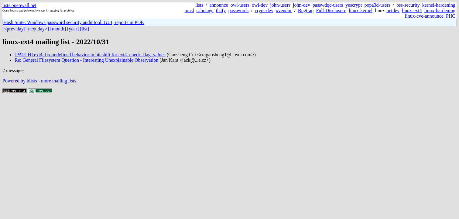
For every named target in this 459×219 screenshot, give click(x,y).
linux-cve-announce (424, 16)
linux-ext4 (412, 10)
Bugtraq (306, 10)
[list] (84, 28)
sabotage (205, 10)
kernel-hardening (438, 5)
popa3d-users (377, 5)
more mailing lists (58, 80)
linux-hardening (439, 10)
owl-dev (260, 5)
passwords (238, 10)
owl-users (240, 5)
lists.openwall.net (19, 5)
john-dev (301, 5)
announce (218, 5)
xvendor (284, 10)
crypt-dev (264, 10)
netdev (392, 10)
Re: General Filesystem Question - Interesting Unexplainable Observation (86, 60)
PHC (450, 16)
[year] (73, 28)
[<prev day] (13, 28)
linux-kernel (360, 10)
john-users (280, 5)
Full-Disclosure (331, 10)
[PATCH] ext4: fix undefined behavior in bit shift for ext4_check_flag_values (90, 54)
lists (199, 5)
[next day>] (37, 28)
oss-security (408, 5)
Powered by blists (19, 80)
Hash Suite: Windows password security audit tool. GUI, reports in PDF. (73, 22)
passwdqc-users (328, 5)
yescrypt (353, 5)
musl (189, 10)
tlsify (221, 10)
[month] (58, 28)
